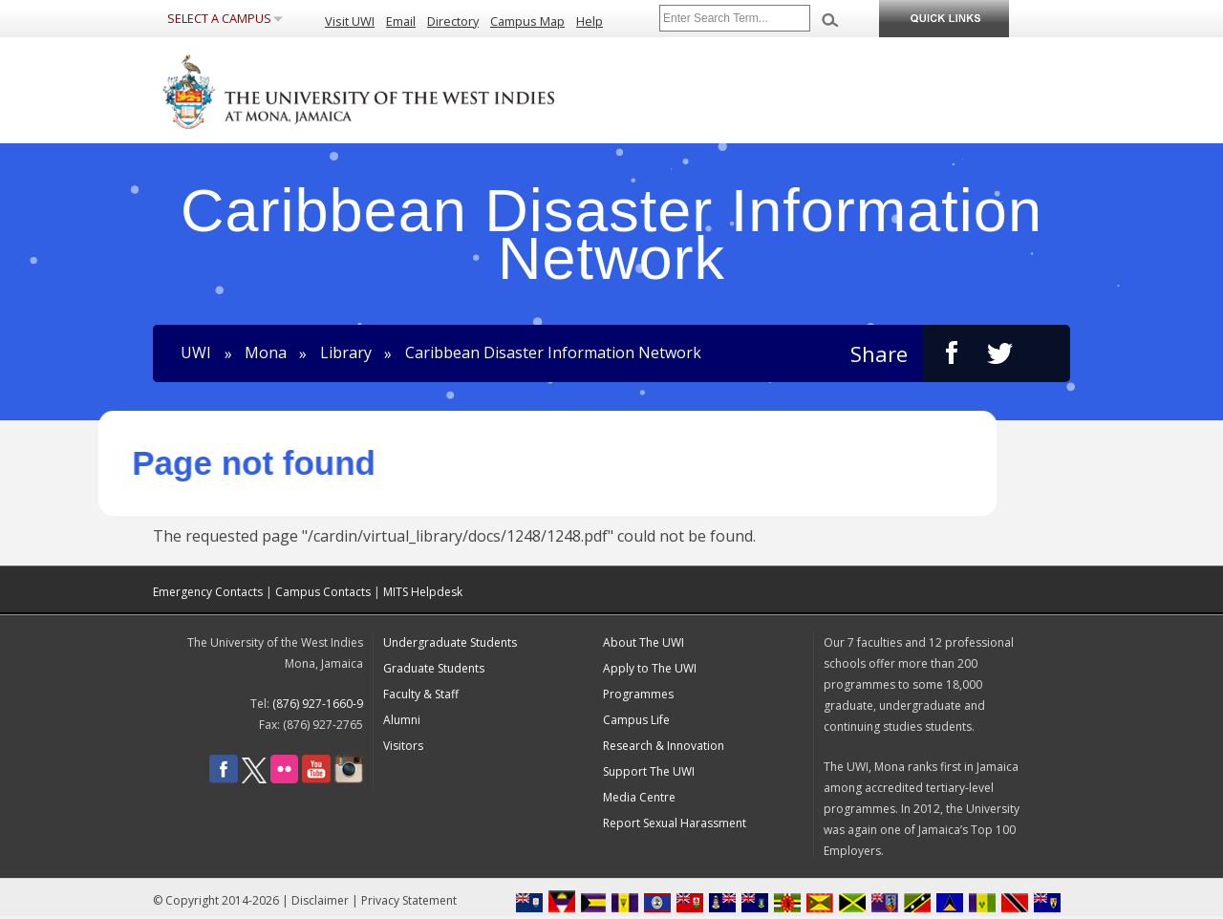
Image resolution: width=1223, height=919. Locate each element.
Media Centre (639, 797)
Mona (266, 353)
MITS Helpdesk (422, 592)
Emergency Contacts (208, 592)
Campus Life (636, 720)
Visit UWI (350, 21)
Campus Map (527, 21)
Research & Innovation (663, 745)
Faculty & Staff (421, 694)
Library (346, 353)
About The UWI (643, 642)
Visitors (403, 745)
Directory (453, 21)
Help (589, 21)
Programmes (638, 694)
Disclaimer (320, 900)
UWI (196, 353)
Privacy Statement (409, 900)
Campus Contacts (323, 592)
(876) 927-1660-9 (317, 703)
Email (401, 21)
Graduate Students (433, 668)
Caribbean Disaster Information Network (553, 353)
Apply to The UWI (650, 668)
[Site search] (734, 18)
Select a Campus (219, 18)
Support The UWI (649, 771)
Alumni (401, 720)
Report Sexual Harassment (674, 823)
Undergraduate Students (450, 642)
